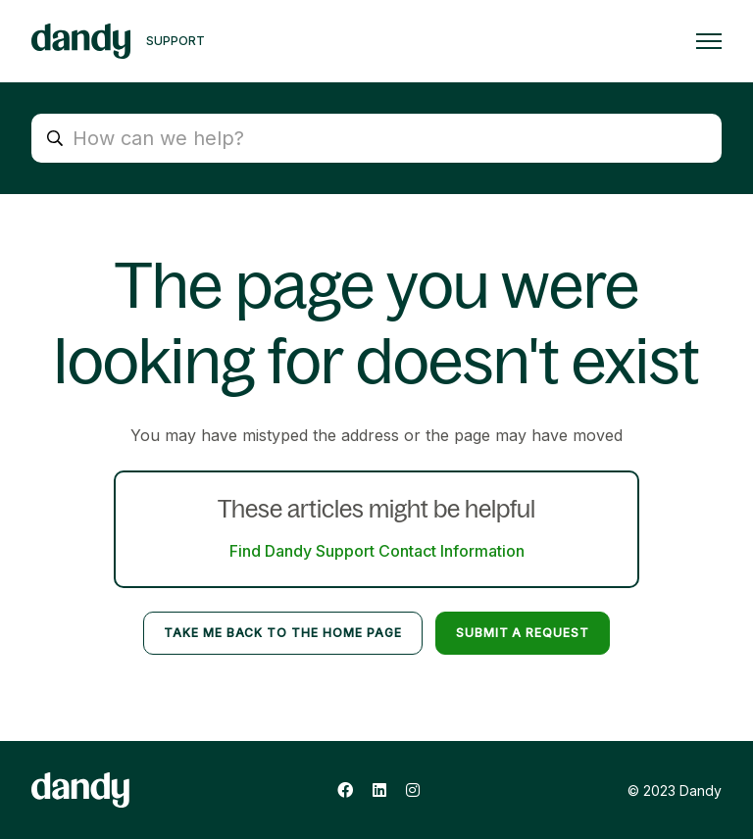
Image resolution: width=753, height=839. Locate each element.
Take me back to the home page (283, 632)
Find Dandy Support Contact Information (377, 551)
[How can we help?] (376, 138)
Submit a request (522, 632)
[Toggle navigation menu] (708, 41)
